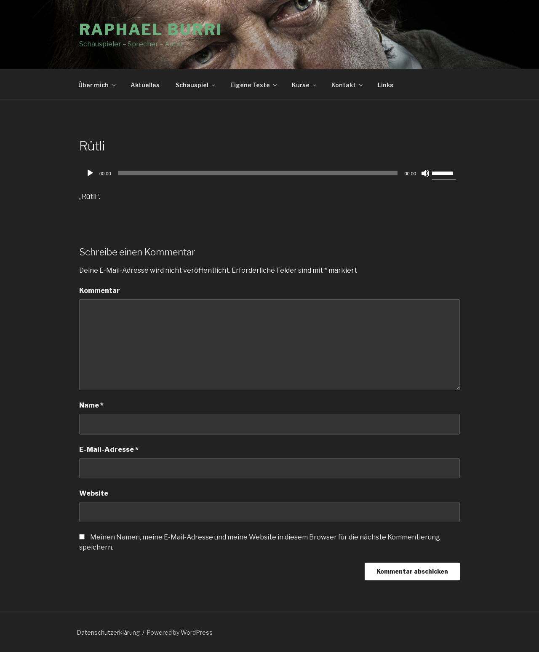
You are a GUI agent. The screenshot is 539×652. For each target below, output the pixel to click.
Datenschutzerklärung (108, 632)
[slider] (258, 173)
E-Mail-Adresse (109, 449)
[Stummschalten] (425, 173)
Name (91, 405)
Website (93, 493)
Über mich (97, 85)
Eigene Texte (254, 85)
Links (385, 85)
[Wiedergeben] (90, 173)
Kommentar (99, 291)
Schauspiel (196, 85)
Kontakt (347, 85)
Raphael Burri (150, 29)
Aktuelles (145, 85)
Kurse (305, 85)
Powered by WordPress (180, 632)
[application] (269, 173)
